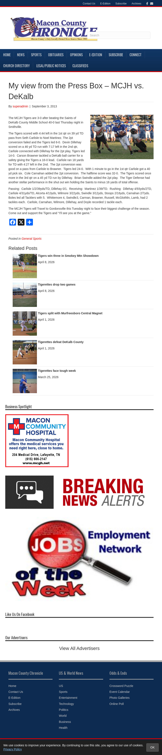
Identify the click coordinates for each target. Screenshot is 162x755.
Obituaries (55, 54)
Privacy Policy (12, 749)
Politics (63, 709)
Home (7, 54)
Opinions (76, 54)
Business (65, 722)
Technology (66, 704)
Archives (136, 3)
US (61, 686)
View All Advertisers (79, 648)
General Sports (31, 238)
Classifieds (80, 65)
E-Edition (105, 3)
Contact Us (89, 3)
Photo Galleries (119, 697)
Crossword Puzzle (121, 686)
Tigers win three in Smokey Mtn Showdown (68, 255)
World (62, 715)
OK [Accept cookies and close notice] (152, 747)
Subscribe (121, 3)
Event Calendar (119, 691)
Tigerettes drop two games (57, 284)
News (20, 54)
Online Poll (116, 704)
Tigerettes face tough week (57, 370)
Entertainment (68, 697)
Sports (36, 54)
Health (63, 727)
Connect (136, 54)
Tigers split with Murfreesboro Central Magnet (70, 313)
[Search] (118, 35)
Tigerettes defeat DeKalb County (61, 342)
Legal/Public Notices (51, 65)
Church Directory (16, 65)
